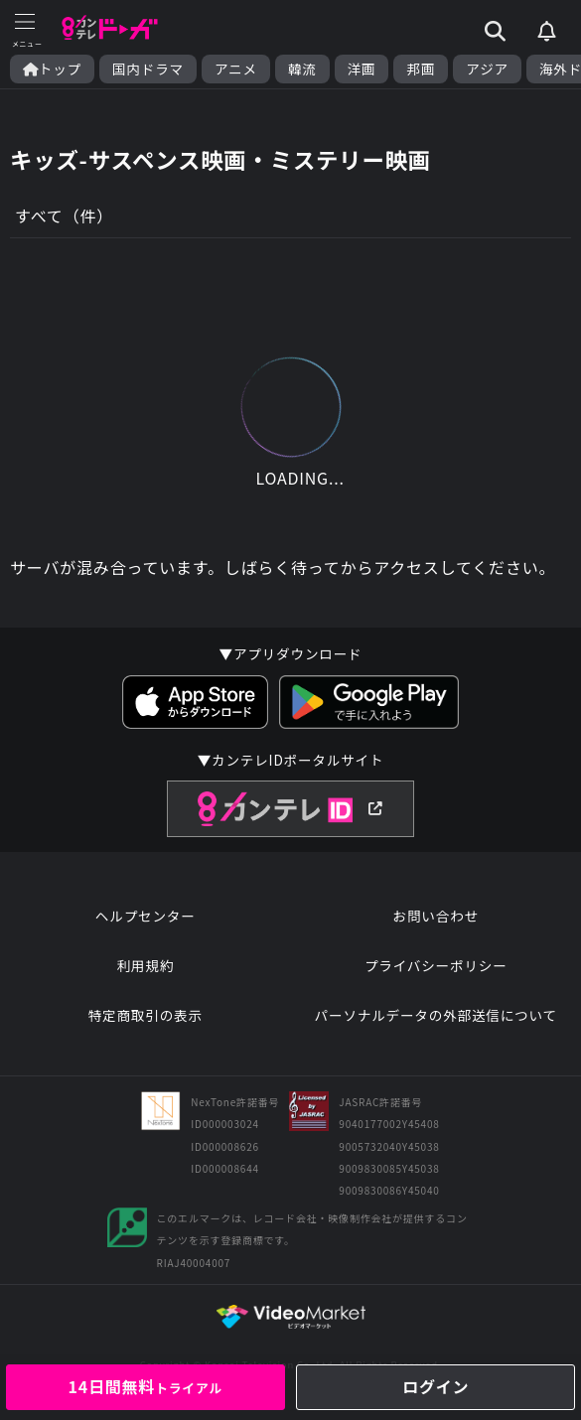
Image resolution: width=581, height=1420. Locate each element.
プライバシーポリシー (436, 965)
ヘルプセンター (145, 915)
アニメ (236, 69)
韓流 (302, 69)
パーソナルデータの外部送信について (436, 1015)
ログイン (435, 1386)
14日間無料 (145, 1386)
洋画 (362, 69)
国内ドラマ (148, 69)
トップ (52, 69)
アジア (487, 69)
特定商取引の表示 (145, 1015)
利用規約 (145, 965)
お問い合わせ (436, 915)
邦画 (420, 69)
